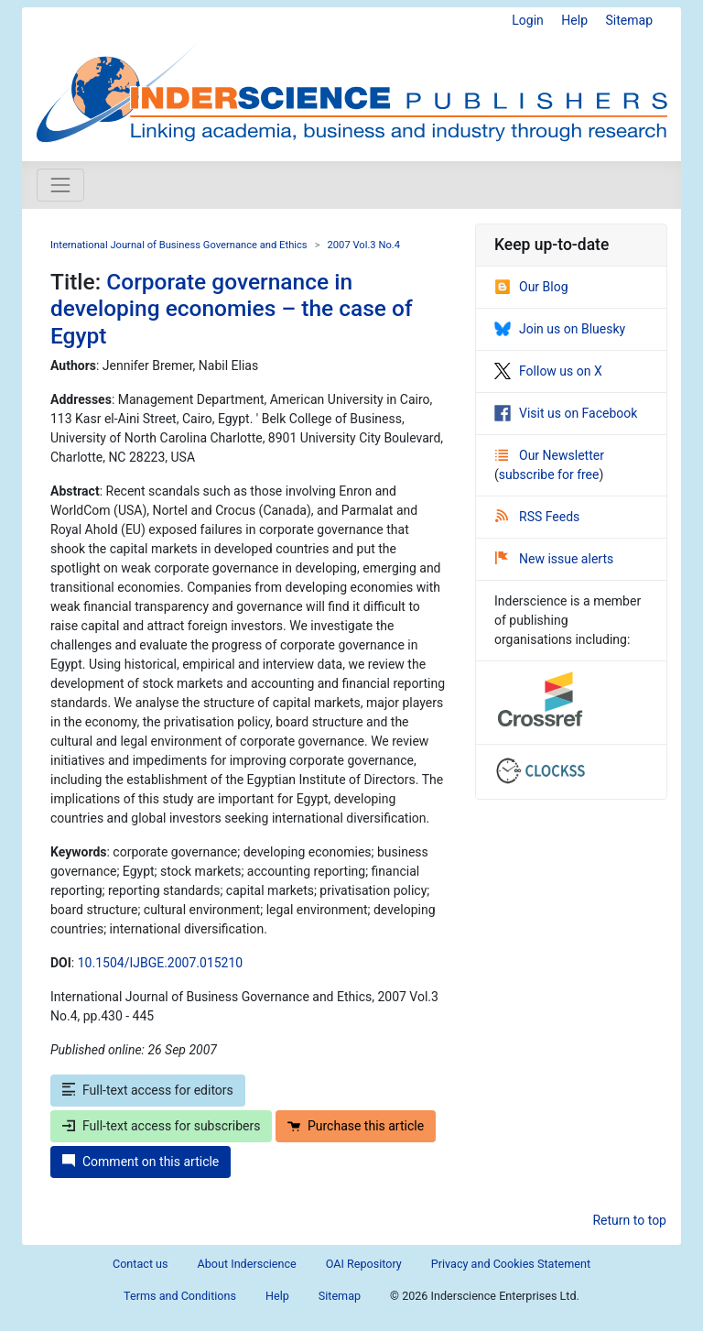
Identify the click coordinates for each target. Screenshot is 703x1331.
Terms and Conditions (180, 1296)
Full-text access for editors (147, 1090)
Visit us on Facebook (565, 413)
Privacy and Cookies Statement (510, 1264)
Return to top (629, 1220)
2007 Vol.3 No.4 (364, 245)
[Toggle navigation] (60, 185)
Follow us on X (548, 371)
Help (574, 20)
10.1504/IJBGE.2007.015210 (160, 962)
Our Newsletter (549, 455)
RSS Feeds (537, 516)
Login (528, 20)
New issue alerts (554, 558)
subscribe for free (549, 474)
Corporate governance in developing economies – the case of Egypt (231, 308)
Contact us (140, 1264)
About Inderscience (247, 1264)
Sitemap (629, 20)
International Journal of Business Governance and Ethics (179, 245)
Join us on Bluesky (559, 329)
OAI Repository (364, 1264)
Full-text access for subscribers (161, 1125)
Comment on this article (140, 1161)
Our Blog (531, 286)
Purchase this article (355, 1125)
